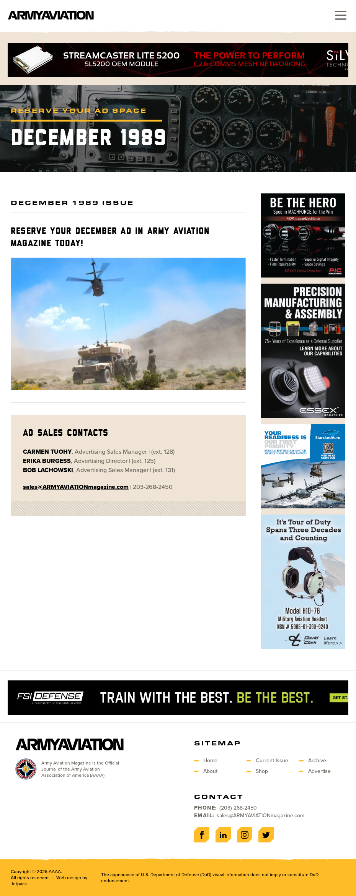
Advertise (319, 771)
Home (210, 760)
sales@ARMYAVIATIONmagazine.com (260, 816)
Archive (317, 760)
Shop (262, 771)
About (210, 771)
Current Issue (272, 760)
